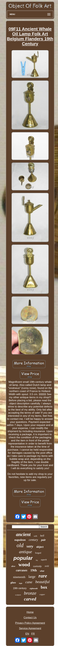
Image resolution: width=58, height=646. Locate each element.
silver (13, 566)
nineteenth (19, 577)
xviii (47, 566)
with (35, 536)
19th (33, 570)
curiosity (37, 566)
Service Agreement (30, 628)
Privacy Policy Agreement (30, 622)
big (37, 560)
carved (30, 598)
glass (13, 582)
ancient (23, 534)
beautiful (42, 582)
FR (33, 633)
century (33, 539)
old (20, 545)
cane (28, 582)
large (31, 577)
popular (23, 558)
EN (27, 633)
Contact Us (30, 617)
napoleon (20, 539)
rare (43, 576)
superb (44, 560)
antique (25, 551)
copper (42, 594)
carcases (21, 570)
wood (24, 564)
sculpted (18, 595)
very (30, 546)
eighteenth (34, 588)
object (40, 546)
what (42, 571)
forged (38, 553)
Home (30, 612)
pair (43, 539)
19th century (20, 588)
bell (42, 535)
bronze (30, 593)
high (20, 583)
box (44, 587)
